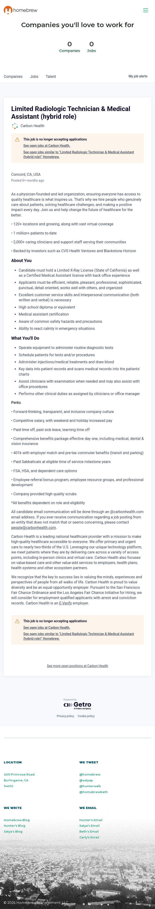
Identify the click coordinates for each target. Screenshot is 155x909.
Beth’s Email (89, 831)
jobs (34, 76)
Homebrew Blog (17, 820)
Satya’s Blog (13, 831)
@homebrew (89, 774)
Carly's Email (89, 837)
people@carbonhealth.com (33, 527)
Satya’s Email (89, 825)
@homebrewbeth (93, 792)
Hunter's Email (90, 820)
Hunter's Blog (14, 825)
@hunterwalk (90, 786)
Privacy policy (65, 716)
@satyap (86, 780)
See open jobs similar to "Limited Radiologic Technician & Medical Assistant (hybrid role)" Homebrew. (78, 154)
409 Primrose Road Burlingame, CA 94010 (19, 780)
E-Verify (65, 603)
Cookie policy (86, 716)
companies (13, 76)
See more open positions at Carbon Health (77, 666)
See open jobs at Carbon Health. (46, 145)
